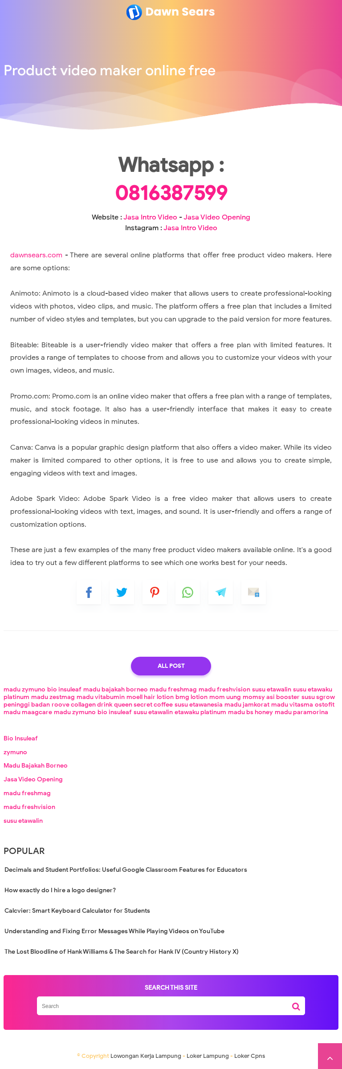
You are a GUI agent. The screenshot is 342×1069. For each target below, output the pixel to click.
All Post (171, 666)
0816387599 (171, 193)
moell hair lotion (150, 697)
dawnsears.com (36, 255)
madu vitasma (292, 704)
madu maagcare (28, 712)
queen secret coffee (143, 704)
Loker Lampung (208, 1056)
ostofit (324, 704)
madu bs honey (250, 712)
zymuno (15, 752)
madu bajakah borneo (115, 689)
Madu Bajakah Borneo (36, 765)
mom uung (225, 697)
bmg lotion (191, 697)
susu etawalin (271, 689)
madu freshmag (173, 689)
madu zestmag (53, 697)
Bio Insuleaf (21, 738)
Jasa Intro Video (150, 217)
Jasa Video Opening (216, 217)
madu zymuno (24, 689)
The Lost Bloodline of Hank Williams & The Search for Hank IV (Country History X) (121, 951)
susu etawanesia (199, 704)
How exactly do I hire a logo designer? (60, 890)
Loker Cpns (249, 1056)
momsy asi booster (271, 697)
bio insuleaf (64, 689)
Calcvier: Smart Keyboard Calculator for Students (77, 911)
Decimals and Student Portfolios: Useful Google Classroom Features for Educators (125, 870)
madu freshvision (224, 689)
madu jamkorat (246, 704)
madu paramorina (301, 712)
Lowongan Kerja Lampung (145, 1056)
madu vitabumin (101, 697)
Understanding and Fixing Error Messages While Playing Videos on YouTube (114, 931)
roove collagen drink (82, 704)
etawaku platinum (200, 712)
